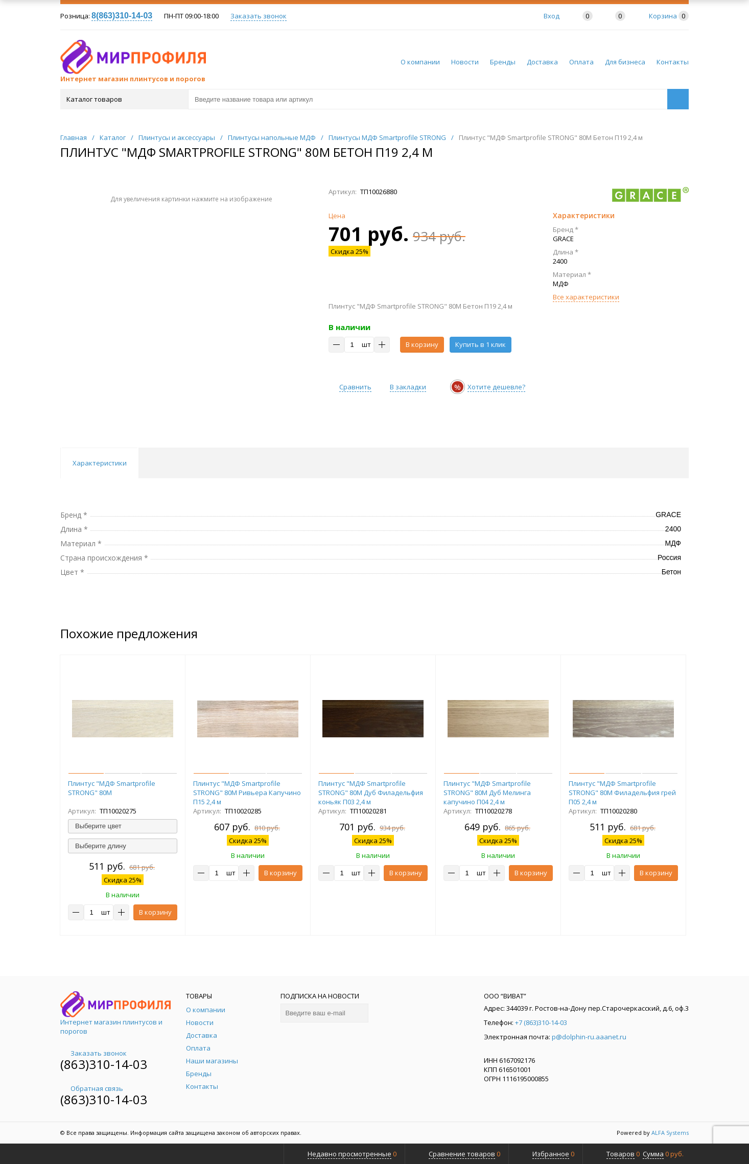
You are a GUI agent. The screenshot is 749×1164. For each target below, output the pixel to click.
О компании (420, 61)
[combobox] (122, 826)
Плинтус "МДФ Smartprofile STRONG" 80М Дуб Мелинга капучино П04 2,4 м (487, 792)
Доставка (542, 61)
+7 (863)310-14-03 (541, 1022)
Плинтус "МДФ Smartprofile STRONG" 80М (111, 788)
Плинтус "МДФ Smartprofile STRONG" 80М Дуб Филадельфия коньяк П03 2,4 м (370, 792)
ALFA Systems (670, 1132)
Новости (465, 61)
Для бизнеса (625, 61)
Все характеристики (586, 296)
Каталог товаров (123, 99)
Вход (551, 15)
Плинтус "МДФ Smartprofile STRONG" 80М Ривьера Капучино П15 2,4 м (247, 792)
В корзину (422, 344)
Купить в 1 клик (480, 344)
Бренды (503, 61)
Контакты (673, 61)
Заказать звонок (258, 15)
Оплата (581, 61)
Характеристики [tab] (100, 463)
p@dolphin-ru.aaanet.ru (589, 1036)
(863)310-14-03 (103, 1064)
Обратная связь (91, 1088)
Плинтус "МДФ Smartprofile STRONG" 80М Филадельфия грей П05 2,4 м (622, 792)
